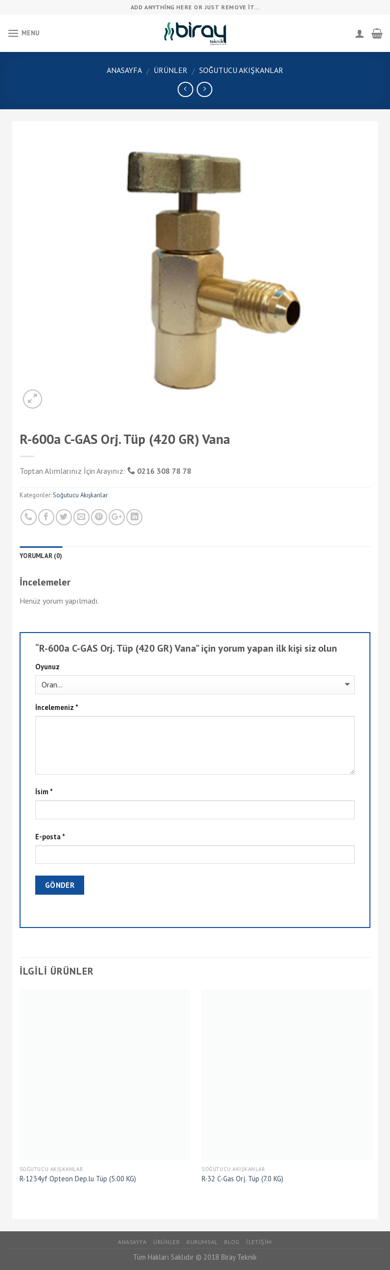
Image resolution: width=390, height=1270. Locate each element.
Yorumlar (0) (41, 556)
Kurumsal (202, 1242)
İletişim (259, 1242)
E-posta (50, 836)
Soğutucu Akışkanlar (241, 70)
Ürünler (170, 70)
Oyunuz (47, 666)
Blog (231, 1242)
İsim (44, 791)
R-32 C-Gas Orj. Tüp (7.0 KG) (242, 1178)
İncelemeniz (56, 707)
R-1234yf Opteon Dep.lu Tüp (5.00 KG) (78, 1178)
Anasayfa (124, 70)
